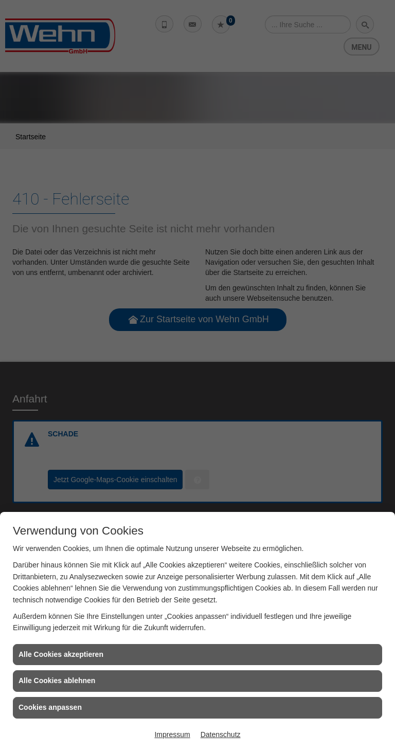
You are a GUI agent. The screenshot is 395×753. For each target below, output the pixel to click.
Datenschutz (221, 734)
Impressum (172, 734)
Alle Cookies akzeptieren (61, 654)
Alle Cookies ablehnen (57, 680)
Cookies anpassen (50, 707)
